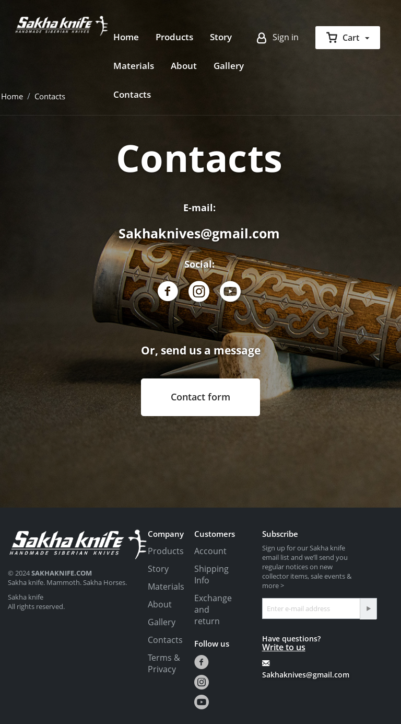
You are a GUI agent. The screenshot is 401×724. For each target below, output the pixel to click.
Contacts (132, 94)
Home (126, 37)
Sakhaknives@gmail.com (199, 233)
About (184, 66)
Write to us (283, 647)
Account (210, 551)
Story (221, 37)
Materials (133, 66)
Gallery (229, 66)
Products (174, 37)
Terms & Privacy (164, 663)
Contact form (200, 396)
